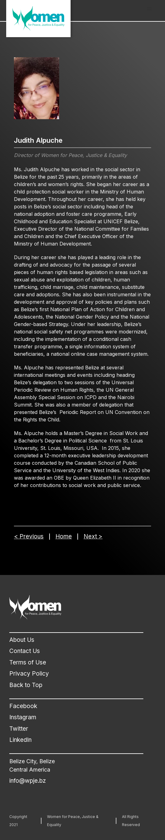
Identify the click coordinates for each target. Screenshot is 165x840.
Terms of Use (27, 662)
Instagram (22, 717)
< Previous (29, 536)
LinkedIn (20, 739)
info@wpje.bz (27, 780)
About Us (21, 639)
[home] (38, 18)
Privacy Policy (29, 673)
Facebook (23, 706)
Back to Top (25, 685)
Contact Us (24, 651)
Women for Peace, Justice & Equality (72, 820)
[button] (149, 9)
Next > (93, 536)
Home (63, 536)
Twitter (18, 728)
